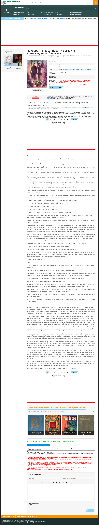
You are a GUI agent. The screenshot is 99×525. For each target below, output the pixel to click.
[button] (29, 482)
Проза (28, 12)
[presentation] (53, 506)
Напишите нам (50, 98)
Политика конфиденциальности (27, 516)
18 (67, 119)
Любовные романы (17, 11)
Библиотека (30, 2)
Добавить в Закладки (12, 18)
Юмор (56, 12)
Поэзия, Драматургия (75, 14)
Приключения (16, 14)
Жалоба (35, 98)
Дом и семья (58, 14)
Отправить (90, 510)
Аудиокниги (38, 2)
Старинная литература (75, 11)
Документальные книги (47, 12)
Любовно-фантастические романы (82, 69)
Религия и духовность (61, 11)
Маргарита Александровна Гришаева (68, 66)
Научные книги (45, 11)
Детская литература (46, 14)
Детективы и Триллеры (32, 11)
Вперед (74, 119)
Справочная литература (76, 12)
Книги (60, 69)
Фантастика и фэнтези (18, 12)
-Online (12, 2)
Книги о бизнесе (31, 14)
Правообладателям (8, 516)
